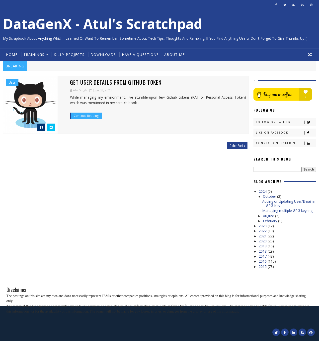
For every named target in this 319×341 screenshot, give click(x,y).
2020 (263, 241)
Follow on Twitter (286, 122)
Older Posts (235, 145)
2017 (263, 256)
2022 (263, 230)
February (270, 220)
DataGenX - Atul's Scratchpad (102, 23)
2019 (263, 246)
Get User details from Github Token (111, 82)
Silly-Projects (69, 54)
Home (11, 54)
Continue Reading (81, 116)
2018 (263, 251)
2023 (263, 225)
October (270, 196)
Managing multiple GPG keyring (287, 210)
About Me (174, 54)
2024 (263, 191)
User (12, 83)
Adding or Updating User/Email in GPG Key (288, 203)
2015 (263, 266)
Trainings (33, 54)
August (269, 215)
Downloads (103, 54)
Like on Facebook (286, 133)
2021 (263, 236)
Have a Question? (140, 54)
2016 (263, 261)
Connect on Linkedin (286, 143)
